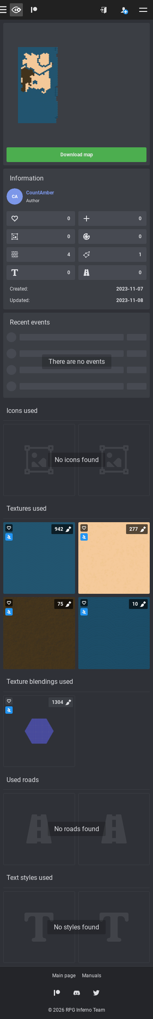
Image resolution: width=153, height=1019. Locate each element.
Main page (63, 975)
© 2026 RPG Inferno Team (76, 1010)
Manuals (91, 975)
